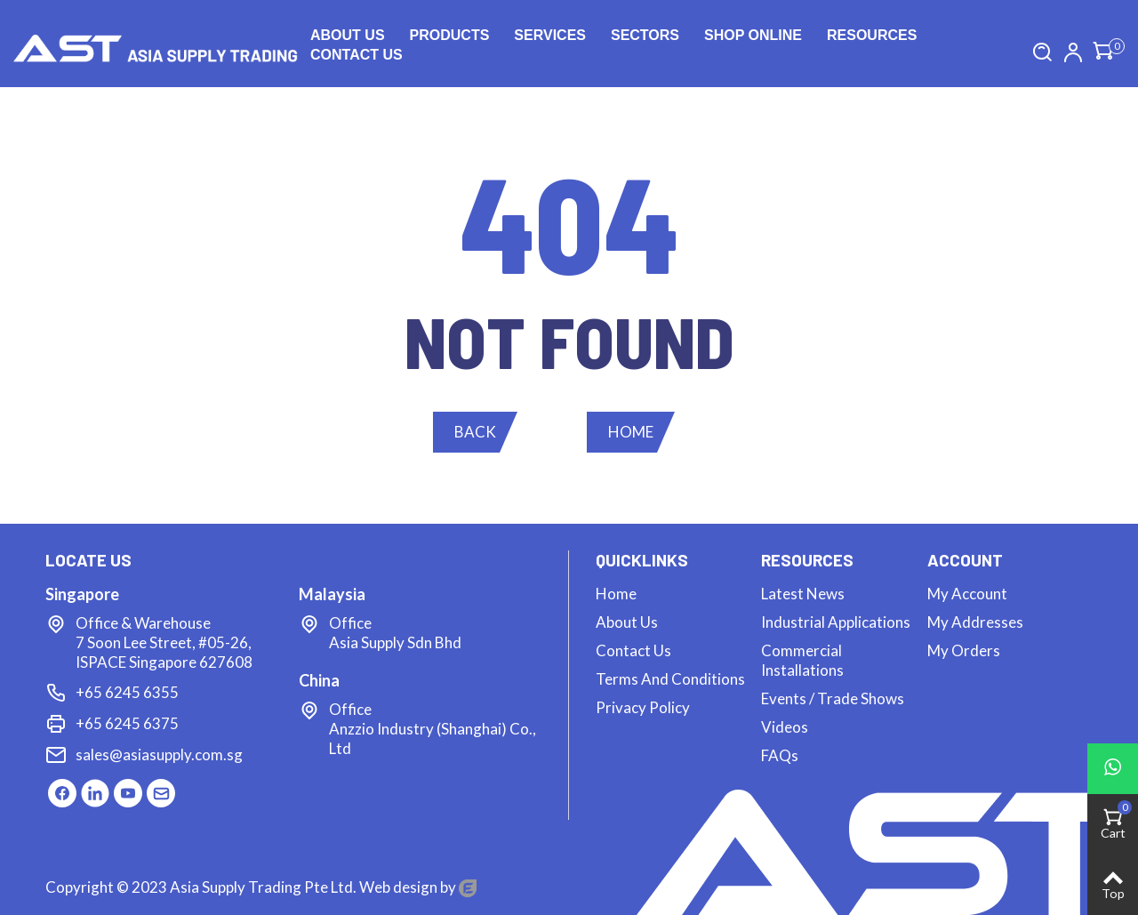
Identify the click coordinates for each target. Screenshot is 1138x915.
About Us (347, 35)
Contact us (356, 54)
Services (550, 35)
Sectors (645, 35)
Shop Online (753, 35)
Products (450, 35)
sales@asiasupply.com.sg (159, 754)
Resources (872, 35)
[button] (475, 432)
